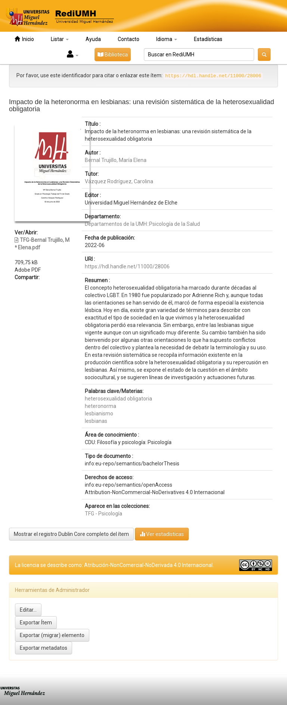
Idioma (166, 39)
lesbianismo (99, 414)
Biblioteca (113, 54)
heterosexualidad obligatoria (118, 399)
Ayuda (93, 39)
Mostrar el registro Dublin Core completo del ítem (71, 534)
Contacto (128, 39)
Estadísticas (208, 39)
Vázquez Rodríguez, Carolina (119, 181)
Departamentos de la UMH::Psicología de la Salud (142, 224)
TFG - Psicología (103, 514)
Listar (60, 39)
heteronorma (100, 406)
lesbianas (96, 421)
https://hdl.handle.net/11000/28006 (127, 266)
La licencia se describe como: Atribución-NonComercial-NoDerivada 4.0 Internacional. (114, 565)
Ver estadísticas (162, 534)
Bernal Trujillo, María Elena (115, 160)
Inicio (24, 39)
